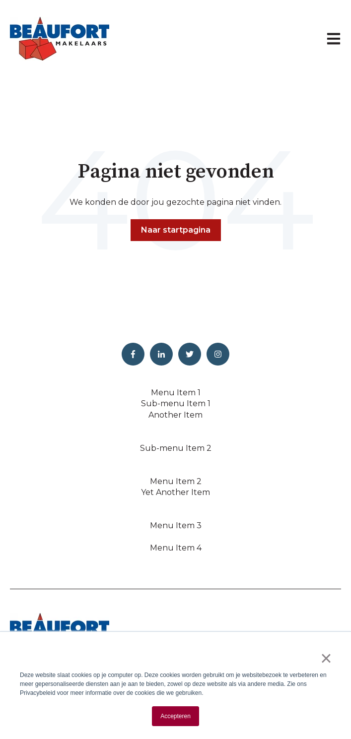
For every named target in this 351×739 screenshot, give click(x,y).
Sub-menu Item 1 (176, 403)
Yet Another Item (175, 492)
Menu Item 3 (176, 525)
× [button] (326, 658)
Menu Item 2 (176, 481)
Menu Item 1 (176, 392)
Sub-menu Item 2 (175, 448)
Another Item (175, 415)
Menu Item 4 (176, 548)
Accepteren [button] (175, 716)
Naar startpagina (176, 230)
